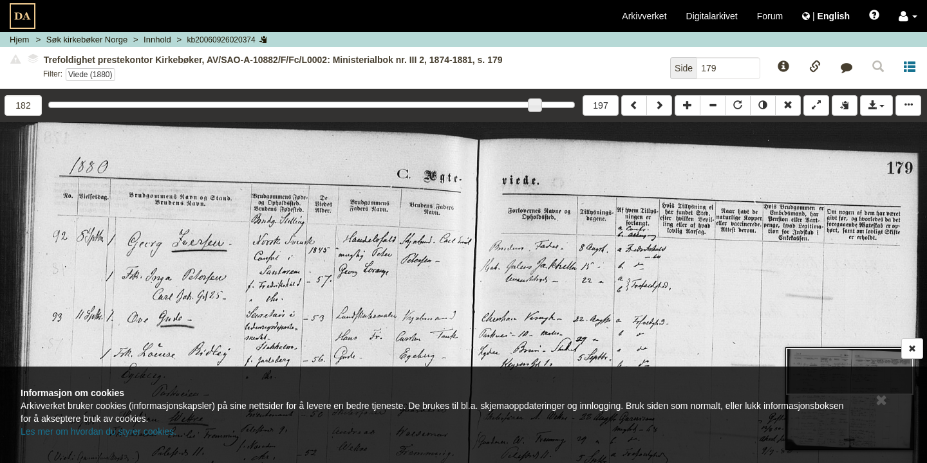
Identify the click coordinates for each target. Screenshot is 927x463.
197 (600, 105)
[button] (908, 16)
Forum (770, 16)
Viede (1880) (90, 74)
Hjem (19, 39)
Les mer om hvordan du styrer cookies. (98, 431)
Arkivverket (644, 16)
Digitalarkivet (712, 16)
